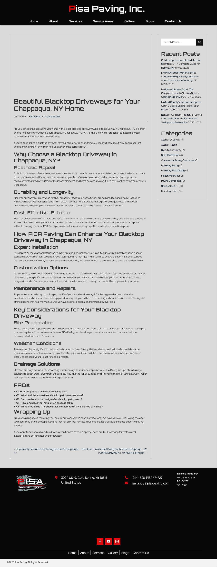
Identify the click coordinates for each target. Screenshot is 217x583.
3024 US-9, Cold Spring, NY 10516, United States (84, 480)
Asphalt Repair (169, 144)
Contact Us (141, 553)
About (84, 553)
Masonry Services (170, 175)
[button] (100, 541)
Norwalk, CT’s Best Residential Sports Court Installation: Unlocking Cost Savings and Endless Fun (181, 118)
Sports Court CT (170, 186)
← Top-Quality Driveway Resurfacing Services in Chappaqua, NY (46, 450)
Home (72, 553)
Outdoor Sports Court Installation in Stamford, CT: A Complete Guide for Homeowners (180, 63)
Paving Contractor (171, 180)
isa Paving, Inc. (110, 8)
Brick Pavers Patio (171, 155)
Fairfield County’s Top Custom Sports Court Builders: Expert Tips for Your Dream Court (181, 105)
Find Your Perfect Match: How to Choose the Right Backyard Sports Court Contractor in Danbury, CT (180, 76)
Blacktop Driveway (171, 150)
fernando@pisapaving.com (150, 483)
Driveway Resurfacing (173, 170)
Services (98, 553)
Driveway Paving (170, 165)
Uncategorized (52, 116)
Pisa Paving (35, 116)
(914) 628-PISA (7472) (146, 478)
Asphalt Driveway (170, 139)
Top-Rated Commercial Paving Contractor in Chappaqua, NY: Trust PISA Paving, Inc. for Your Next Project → (114, 450)
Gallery (113, 553)
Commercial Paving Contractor (178, 160)
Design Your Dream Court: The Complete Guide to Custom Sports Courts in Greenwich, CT (180, 93)
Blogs (125, 553)
